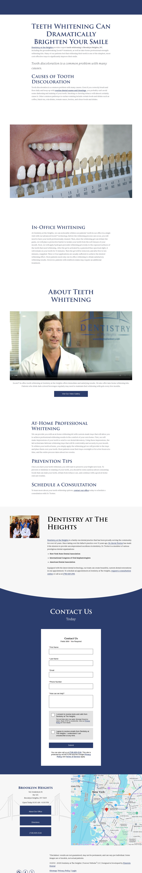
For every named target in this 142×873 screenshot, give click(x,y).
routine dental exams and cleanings (70, 90)
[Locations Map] (106, 810)
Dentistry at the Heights (42, 47)
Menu (127, 7)
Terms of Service (73, 757)
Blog (64, 7)
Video (81, 7)
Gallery (72, 7)
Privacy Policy (64, 871)
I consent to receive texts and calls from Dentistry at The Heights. (73, 718)
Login (74, 871)
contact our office (81, 490)
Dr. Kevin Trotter (115, 543)
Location (106, 7)
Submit (71, 745)
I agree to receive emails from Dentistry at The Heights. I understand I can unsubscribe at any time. (72, 733)
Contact (116, 7)
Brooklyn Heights (35, 787)
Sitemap (53, 871)
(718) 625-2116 (69, 574)
